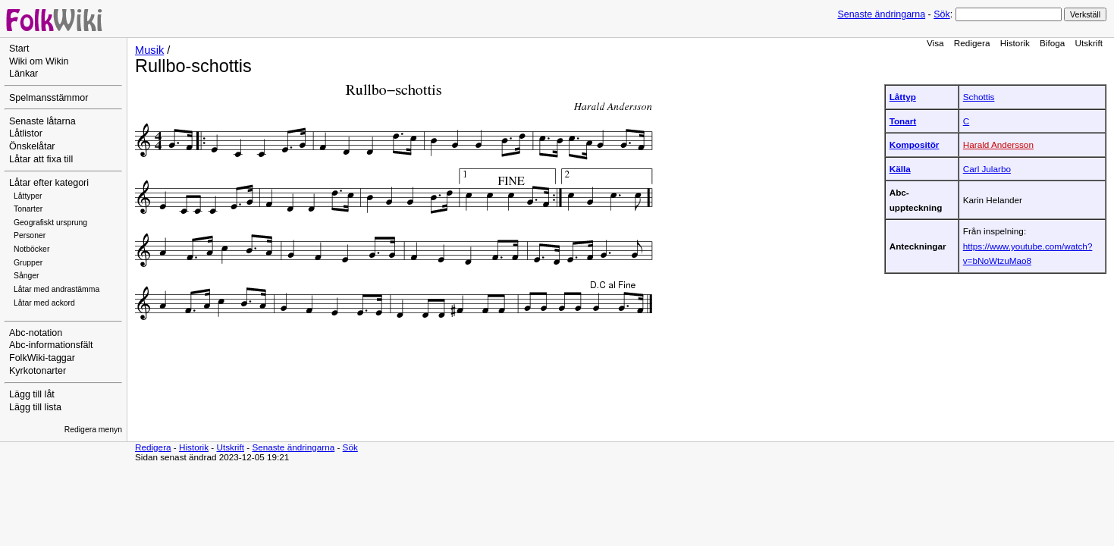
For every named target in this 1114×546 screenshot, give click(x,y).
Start (19, 48)
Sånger (26, 275)
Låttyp (903, 97)
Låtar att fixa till (41, 159)
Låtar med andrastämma (56, 289)
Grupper (28, 263)
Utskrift (1089, 43)
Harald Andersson (998, 144)
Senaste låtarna (42, 121)
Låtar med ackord (44, 303)
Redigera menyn (93, 429)
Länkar (23, 73)
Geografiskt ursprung (50, 222)
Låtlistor (25, 133)
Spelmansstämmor (48, 98)
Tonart (903, 121)
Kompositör (915, 144)
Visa (935, 43)
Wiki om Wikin (39, 61)
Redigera (972, 43)
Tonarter (28, 209)
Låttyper (28, 196)
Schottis (979, 97)
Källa (900, 169)
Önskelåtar (32, 146)
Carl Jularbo (987, 169)
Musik (149, 50)
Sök (941, 14)
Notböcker (31, 249)
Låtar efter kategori (49, 182)
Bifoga (1052, 43)
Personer (30, 235)
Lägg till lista (35, 407)
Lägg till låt (32, 394)
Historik (1015, 43)
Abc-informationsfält (51, 345)
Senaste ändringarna (881, 14)
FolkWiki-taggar (42, 358)
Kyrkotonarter (37, 371)
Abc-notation (35, 333)
